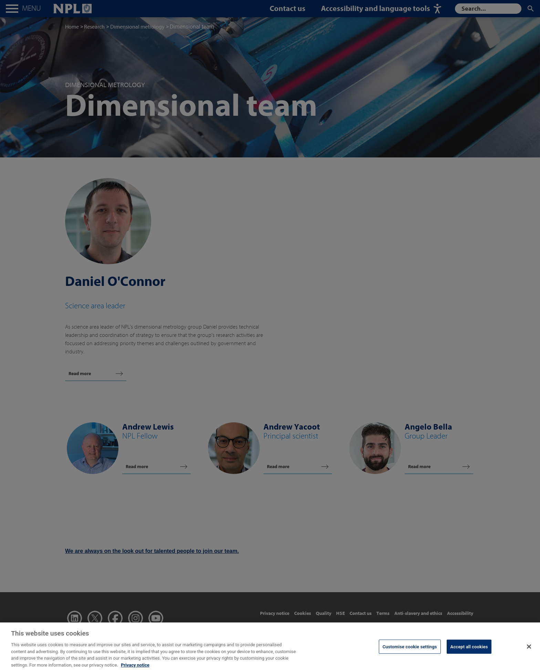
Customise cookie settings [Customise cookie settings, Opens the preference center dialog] (410, 651)
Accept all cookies (469, 651)
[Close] (529, 651)
